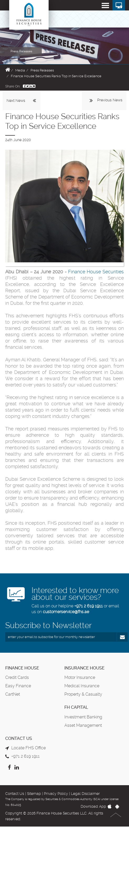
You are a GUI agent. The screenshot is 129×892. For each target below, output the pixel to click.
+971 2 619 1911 (88, 605)
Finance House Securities (96, 271)
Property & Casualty (83, 694)
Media (20, 70)
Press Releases (42, 70)
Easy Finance (18, 685)
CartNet (12, 694)
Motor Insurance (79, 677)
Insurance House (84, 668)
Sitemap (34, 793)
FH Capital (76, 707)
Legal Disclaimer (85, 793)
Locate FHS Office (28, 747)
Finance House (22, 668)
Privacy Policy (56, 793)
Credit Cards (17, 677)
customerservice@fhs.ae (66, 611)
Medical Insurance (81, 685)
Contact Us (14, 793)
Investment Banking (83, 716)
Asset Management (83, 725)
